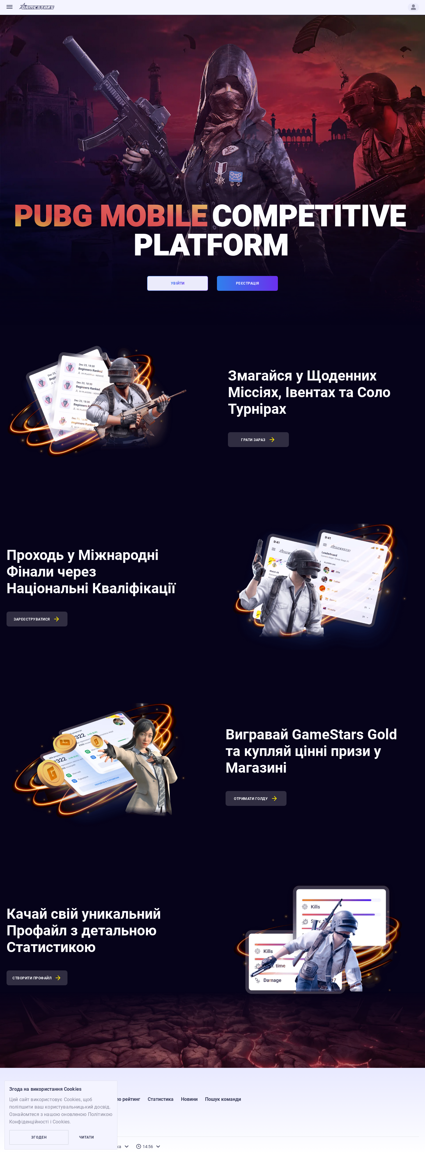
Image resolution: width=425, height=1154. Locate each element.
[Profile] (413, 7)
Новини (189, 1099)
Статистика (161, 1099)
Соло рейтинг (125, 1099)
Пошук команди (223, 1099)
